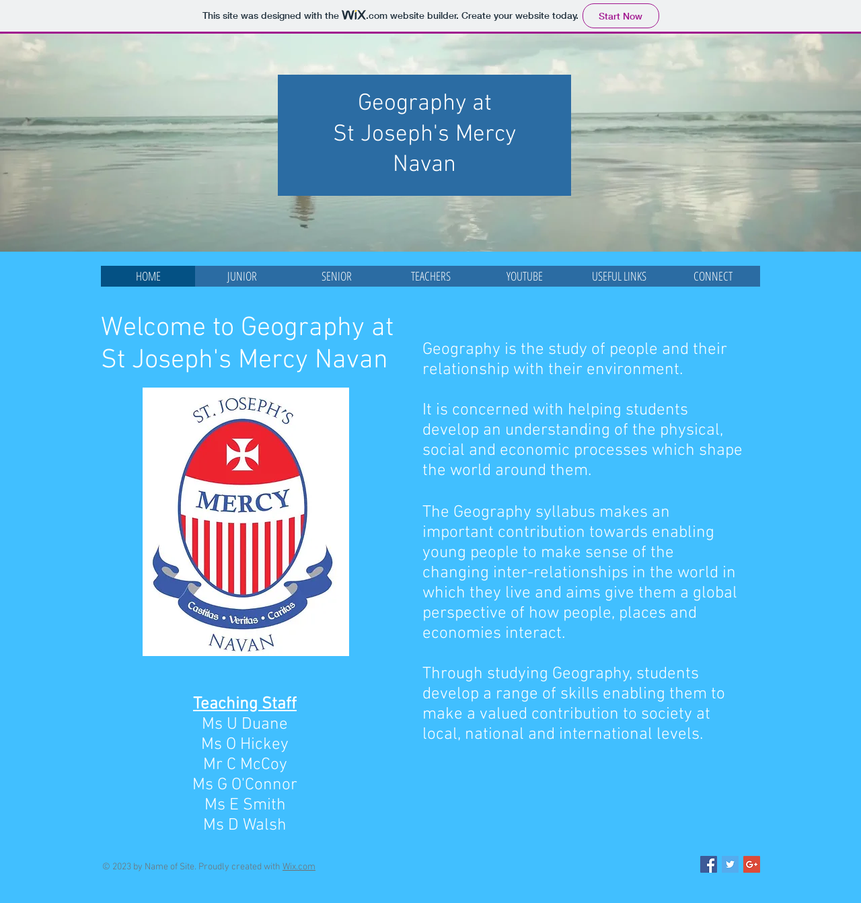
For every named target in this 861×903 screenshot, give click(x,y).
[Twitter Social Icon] (730, 864)
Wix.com (299, 867)
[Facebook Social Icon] (708, 864)
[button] (242, 276)
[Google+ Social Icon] (751, 864)
